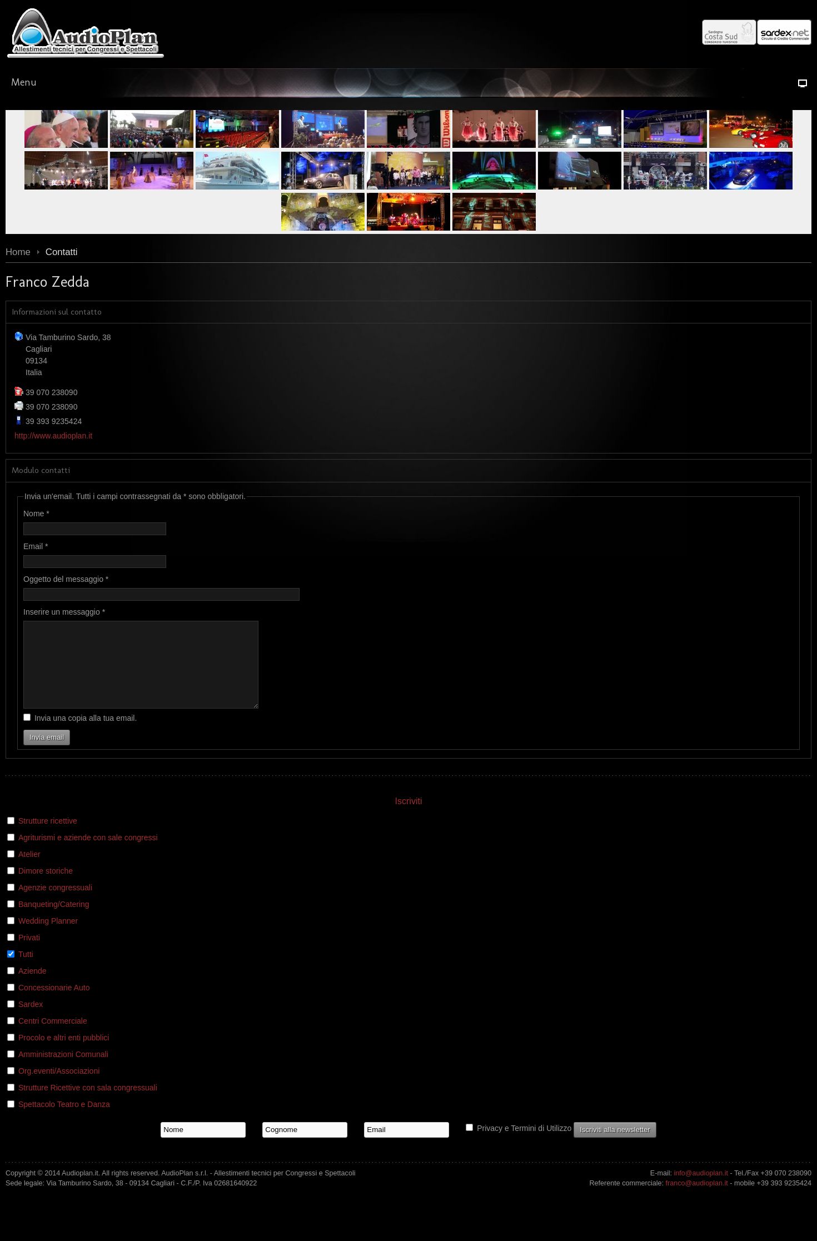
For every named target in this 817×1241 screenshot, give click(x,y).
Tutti (25, 970)
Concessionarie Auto (53, 1004)
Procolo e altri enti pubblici (63, 1054)
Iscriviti (408, 818)
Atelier (29, 870)
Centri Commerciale (52, 1037)
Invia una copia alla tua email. (85, 734)
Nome (36, 513)
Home (18, 252)
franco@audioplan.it (697, 1200)
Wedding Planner (48, 937)
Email (35, 546)
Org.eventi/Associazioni (58, 1087)
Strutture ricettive (47, 837)
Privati (29, 954)
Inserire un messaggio (64, 611)
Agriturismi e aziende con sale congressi (88, 854)
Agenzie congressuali (55, 904)
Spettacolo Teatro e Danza (64, 1121)
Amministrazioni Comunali (63, 1070)
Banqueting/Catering (53, 920)
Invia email (46, 754)
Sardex (30, 1020)
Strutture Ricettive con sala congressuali (87, 1104)
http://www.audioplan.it (53, 435)
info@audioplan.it (701, 1190)
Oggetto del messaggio (65, 579)
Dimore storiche (45, 887)
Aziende (32, 987)
